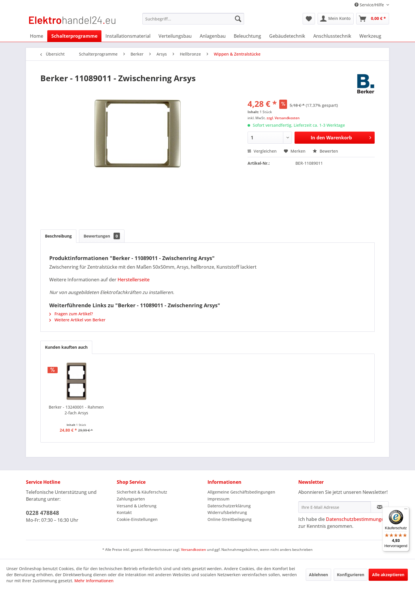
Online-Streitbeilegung (229, 519)
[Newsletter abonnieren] (380, 507)
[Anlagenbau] (213, 36)
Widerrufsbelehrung (227, 512)
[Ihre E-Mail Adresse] (334, 507)
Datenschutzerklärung (229, 506)
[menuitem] (193, 18)
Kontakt (124, 512)
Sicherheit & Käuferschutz (142, 492)
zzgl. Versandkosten (283, 117)
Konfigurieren (350, 574)
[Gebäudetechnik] (287, 36)
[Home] (36, 36)
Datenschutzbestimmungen (356, 519)
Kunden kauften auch (66, 347)
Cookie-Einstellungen (137, 519)
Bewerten (325, 151)
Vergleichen (262, 151)
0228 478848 (42, 513)
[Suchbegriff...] (193, 18)
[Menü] (405, 510)
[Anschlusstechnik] (332, 36)
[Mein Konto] (336, 18)
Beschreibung (58, 236)
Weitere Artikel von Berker (77, 319)
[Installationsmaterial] (127, 36)
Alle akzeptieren (388, 574)
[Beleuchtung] (247, 36)
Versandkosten (193, 549)
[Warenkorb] (372, 18)
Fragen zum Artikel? (71, 313)
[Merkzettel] (309, 18)
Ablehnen (318, 574)
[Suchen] (238, 18)
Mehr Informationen (94, 580)
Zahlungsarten (131, 499)
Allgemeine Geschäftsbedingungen (241, 492)
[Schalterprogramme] (74, 36)
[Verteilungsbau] (175, 36)
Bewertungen (102, 236)
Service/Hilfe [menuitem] (369, 4)
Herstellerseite (134, 279)
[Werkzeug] (370, 36)
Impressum (218, 499)
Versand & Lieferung (136, 506)
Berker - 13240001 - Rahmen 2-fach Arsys (76, 410)
